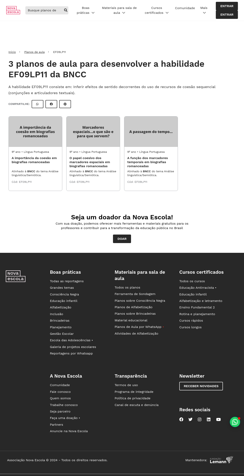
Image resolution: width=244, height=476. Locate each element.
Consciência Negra (64, 294)
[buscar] (65, 10)
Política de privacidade (132, 398)
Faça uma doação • (65, 418)
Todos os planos (127, 287)
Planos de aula (34, 52)
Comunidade (185, 8)
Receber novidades (201, 386)
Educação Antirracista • (197, 288)
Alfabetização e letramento (200, 301)
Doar (122, 239)
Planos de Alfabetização (134, 307)
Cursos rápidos (191, 320)
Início (12, 52)
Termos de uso (126, 385)
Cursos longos (190, 327)
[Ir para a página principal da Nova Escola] (13, 13)
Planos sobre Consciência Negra (140, 301)
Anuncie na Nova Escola (69, 431)
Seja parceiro (60, 411)
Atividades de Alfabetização (136, 333)
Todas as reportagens (67, 281)
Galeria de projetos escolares (73, 347)
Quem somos (60, 398)
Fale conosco (60, 392)
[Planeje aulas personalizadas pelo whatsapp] (235, 422)
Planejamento (61, 327)
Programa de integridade (134, 392)
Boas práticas (86, 10)
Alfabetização (60, 307)
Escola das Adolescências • (71, 340)
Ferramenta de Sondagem (135, 294)
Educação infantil (63, 301)
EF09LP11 (25, 181)
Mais (203, 10)
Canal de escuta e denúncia (137, 405)
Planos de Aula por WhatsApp (139, 327)
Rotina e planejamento (197, 314)
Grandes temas (62, 288)
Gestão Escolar (62, 334)
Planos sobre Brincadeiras (135, 314)
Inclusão (56, 314)
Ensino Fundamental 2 (197, 307)
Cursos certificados (157, 10)
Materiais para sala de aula (119, 10)
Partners (56, 424)
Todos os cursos (192, 281)
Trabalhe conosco (64, 405)
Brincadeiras (59, 320)
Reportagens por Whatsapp (71, 353)
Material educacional (131, 320)
